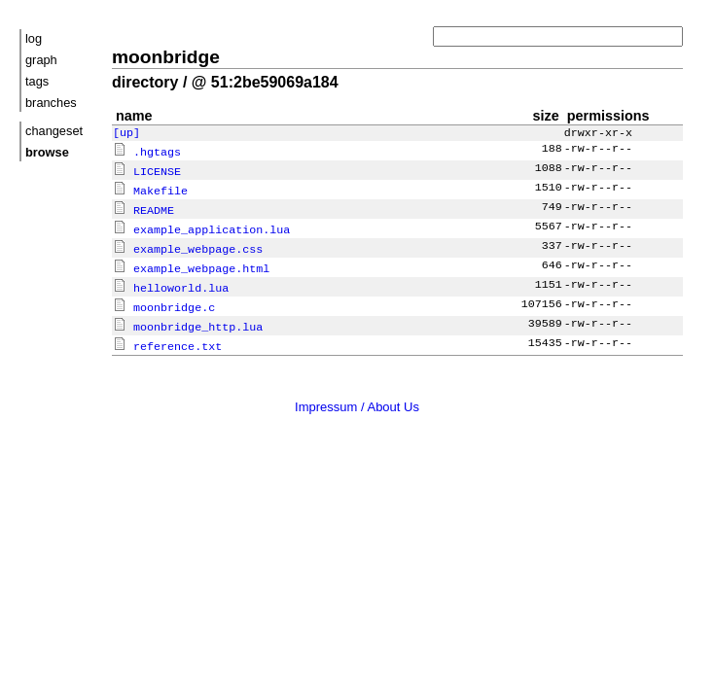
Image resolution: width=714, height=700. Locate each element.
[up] (126, 134)
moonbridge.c (164, 300)
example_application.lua (201, 226)
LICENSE (147, 171)
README (143, 208)
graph (41, 59)
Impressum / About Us (357, 398)
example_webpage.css (188, 245)
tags (37, 81)
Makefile (150, 189)
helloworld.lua (171, 282)
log (33, 38)
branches (51, 102)
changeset (54, 130)
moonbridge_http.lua (188, 319)
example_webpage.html (191, 263)
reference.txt (167, 337)
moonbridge (166, 57)
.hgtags (147, 152)
